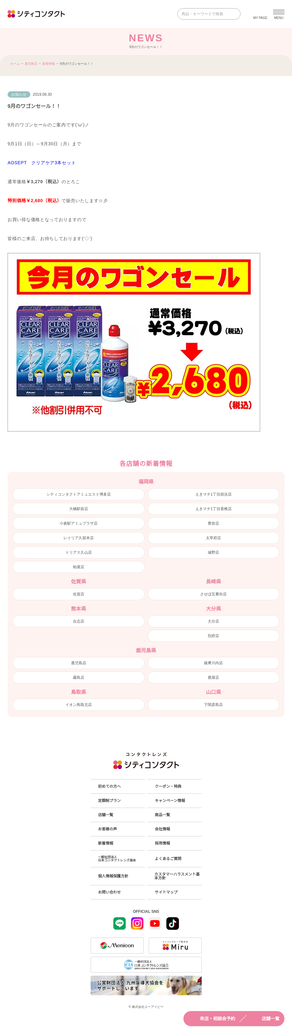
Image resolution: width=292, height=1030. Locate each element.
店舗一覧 (264, 1019)
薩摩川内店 (213, 663)
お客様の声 (107, 829)
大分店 (213, 621)
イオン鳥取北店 (78, 704)
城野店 (213, 552)
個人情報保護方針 (113, 876)
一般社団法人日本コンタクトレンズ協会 (117, 858)
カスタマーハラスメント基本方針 (177, 876)
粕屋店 (78, 567)
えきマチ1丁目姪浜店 (213, 494)
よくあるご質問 (168, 859)
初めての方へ (109, 786)
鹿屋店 (213, 677)
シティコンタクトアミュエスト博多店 (78, 494)
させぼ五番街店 (213, 594)
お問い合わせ (109, 892)
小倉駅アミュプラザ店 (79, 523)
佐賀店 (78, 594)
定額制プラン (109, 800)
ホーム (15, 63)
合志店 (78, 621)
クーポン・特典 (168, 786)
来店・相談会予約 (211, 1019)
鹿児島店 (31, 63)
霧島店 (78, 677)
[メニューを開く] (278, 14)
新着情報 (48, 63)
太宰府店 (213, 538)
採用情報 (162, 843)
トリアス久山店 (78, 552)
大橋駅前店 (78, 509)
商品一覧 (162, 815)
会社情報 (162, 829)
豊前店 (213, 523)
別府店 (213, 636)
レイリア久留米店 (78, 538)
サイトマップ (166, 892)
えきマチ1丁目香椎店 (213, 509)
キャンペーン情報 (170, 800)
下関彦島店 (213, 704)
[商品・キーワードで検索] (204, 14)
